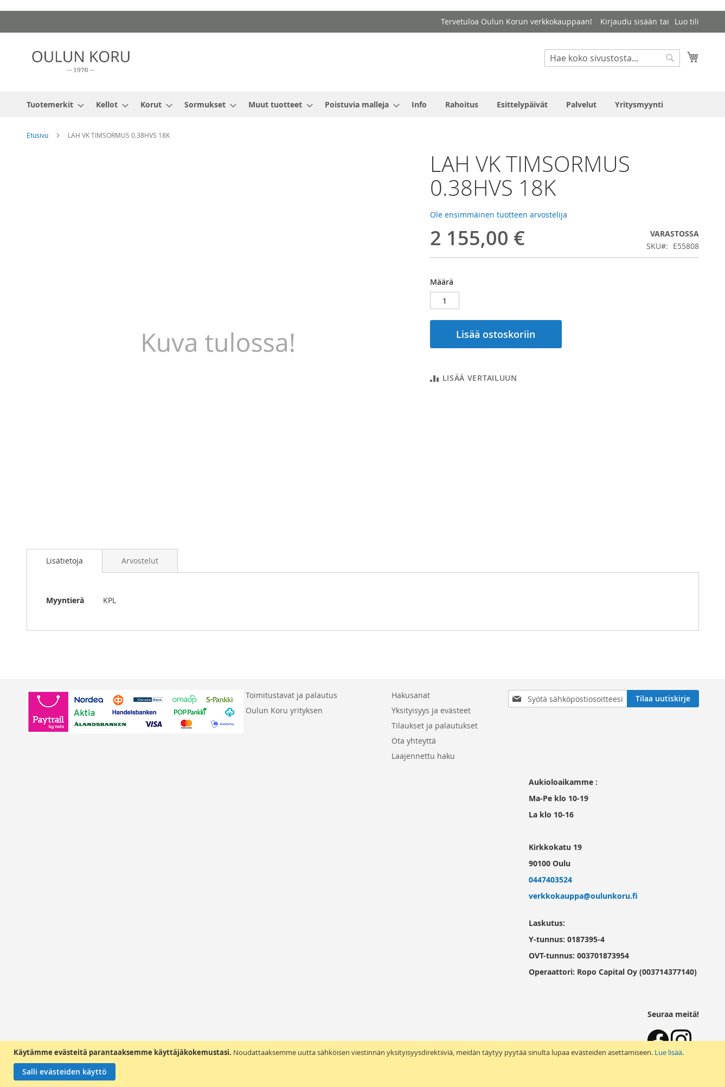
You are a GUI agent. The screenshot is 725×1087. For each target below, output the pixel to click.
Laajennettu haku (423, 756)
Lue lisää (668, 1052)
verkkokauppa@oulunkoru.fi (583, 896)
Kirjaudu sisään (628, 21)
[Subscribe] (663, 698)
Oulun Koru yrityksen (284, 710)
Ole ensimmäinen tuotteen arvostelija (498, 214)
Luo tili (687, 21)
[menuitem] (52, 104)
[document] (364, 1063)
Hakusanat (411, 695)
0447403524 (550, 879)
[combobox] (612, 58)
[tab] (64, 561)
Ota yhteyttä (414, 741)
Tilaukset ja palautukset (435, 725)
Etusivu (37, 135)
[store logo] (81, 61)
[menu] (363, 104)
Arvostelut (139, 560)
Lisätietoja (64, 560)
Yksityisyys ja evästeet (431, 710)
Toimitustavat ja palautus (291, 695)
